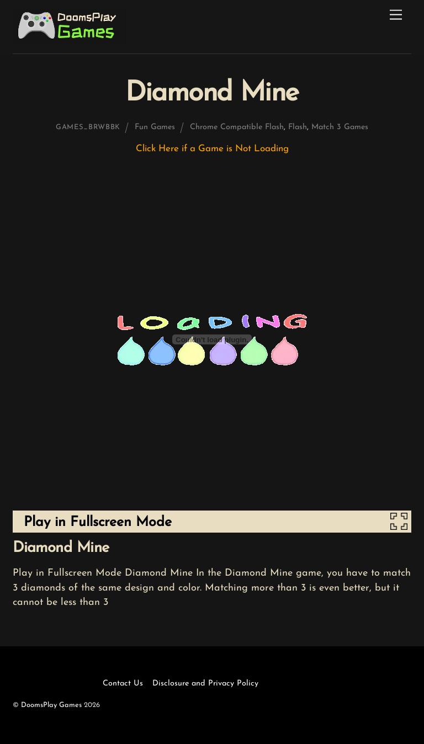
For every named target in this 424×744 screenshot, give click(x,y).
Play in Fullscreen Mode (98, 522)
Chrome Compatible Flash (237, 127)
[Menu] (396, 15)
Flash (297, 127)
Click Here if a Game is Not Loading (212, 148)
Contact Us (123, 683)
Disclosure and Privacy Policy (205, 683)
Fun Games (155, 127)
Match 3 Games (339, 127)
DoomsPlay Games (51, 705)
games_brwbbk (88, 127)
